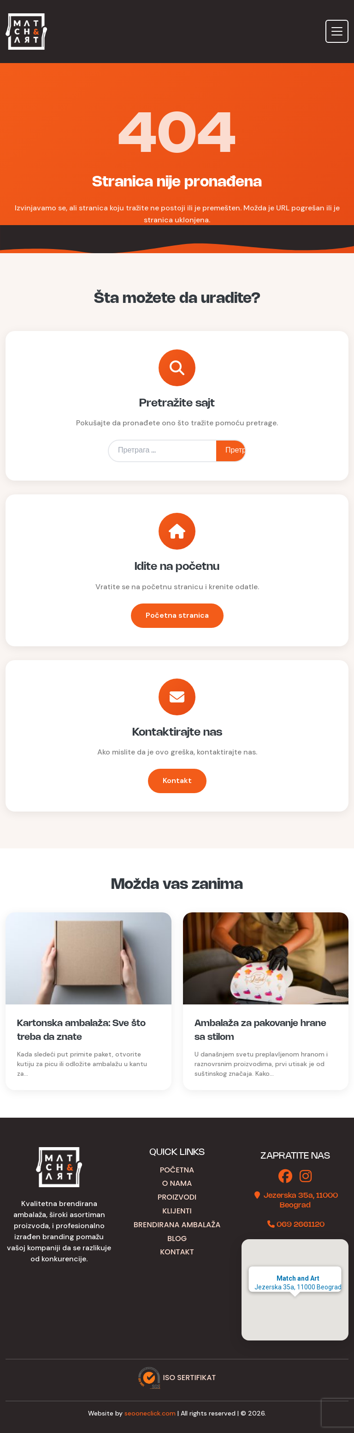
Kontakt (177, 780)
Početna (177, 1170)
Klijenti (177, 1211)
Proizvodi (177, 1197)
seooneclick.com (150, 1413)
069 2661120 (300, 1224)
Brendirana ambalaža (177, 1224)
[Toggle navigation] (336, 31)
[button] (295, 1305)
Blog (177, 1238)
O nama (177, 1183)
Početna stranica (177, 615)
